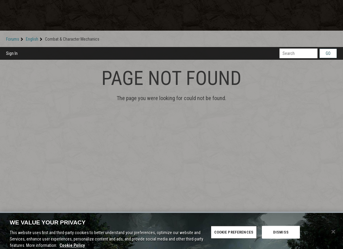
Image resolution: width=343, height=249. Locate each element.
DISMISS (281, 233)
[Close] (333, 233)
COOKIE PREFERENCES (233, 233)
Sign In (12, 53)
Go (328, 53)
